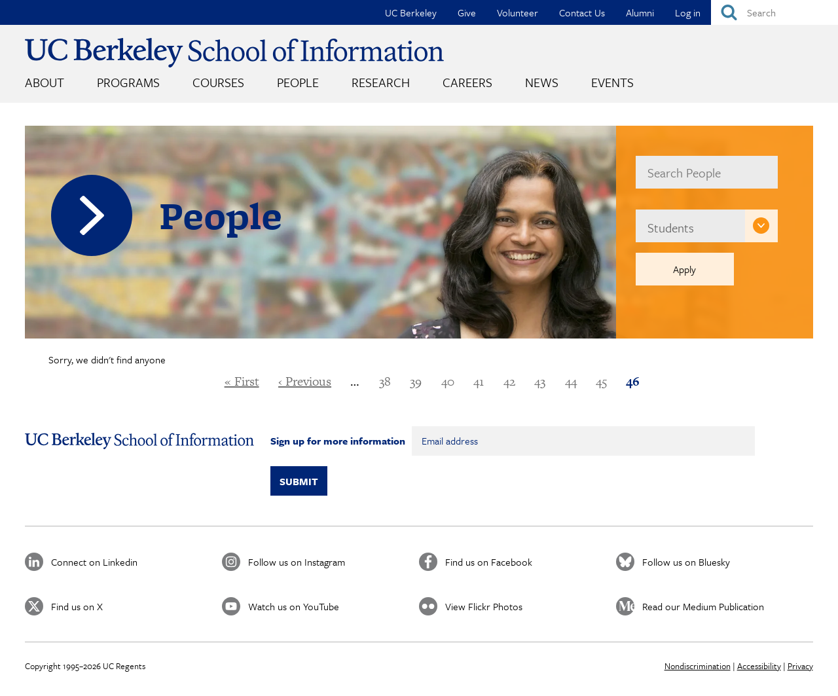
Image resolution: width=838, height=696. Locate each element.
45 (601, 381)
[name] (707, 172)
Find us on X (77, 606)
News (541, 82)
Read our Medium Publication (703, 606)
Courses (218, 82)
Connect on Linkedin (94, 562)
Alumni (640, 12)
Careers (467, 82)
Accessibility (759, 665)
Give (467, 12)
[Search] (774, 12)
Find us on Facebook (488, 562)
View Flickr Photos (483, 606)
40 (447, 381)
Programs (128, 82)
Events (612, 82)
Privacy (800, 665)
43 (539, 381)
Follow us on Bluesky (686, 562)
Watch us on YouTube (293, 606)
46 (633, 381)
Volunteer (517, 12)
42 (509, 381)
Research (381, 82)
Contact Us (582, 12)
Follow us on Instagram (296, 562)
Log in (688, 12)
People (298, 82)
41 (478, 381)
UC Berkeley (411, 12)
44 (571, 381)
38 (385, 381)
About (44, 82)
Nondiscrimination (698, 665)
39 (416, 381)
